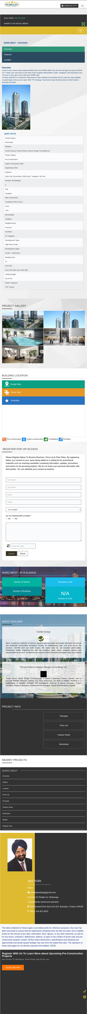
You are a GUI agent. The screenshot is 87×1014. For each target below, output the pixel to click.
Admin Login (21, 1004)
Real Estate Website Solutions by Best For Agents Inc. (39, 1010)
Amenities (11, 400)
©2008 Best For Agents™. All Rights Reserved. (38, 1008)
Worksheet (27, 725)
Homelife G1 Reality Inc (43, 878)
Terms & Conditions (45, 1004)
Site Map (66, 1004)
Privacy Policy (32, 1004)
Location (7, 60)
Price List (27, 716)
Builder (5, 801)
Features (8, 54)
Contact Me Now (13, 949)
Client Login (58, 1004)
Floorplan (66, 716)
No (9, 519)
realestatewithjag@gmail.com (43, 874)
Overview (8, 49)
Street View (12, 392)
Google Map (12, 384)
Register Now (7, 807)
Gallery (5, 763)
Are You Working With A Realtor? (18, 516)
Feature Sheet (65, 725)
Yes (16, 519)
